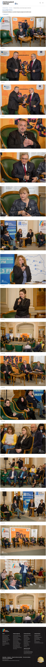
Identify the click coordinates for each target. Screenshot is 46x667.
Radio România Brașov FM (16, 635)
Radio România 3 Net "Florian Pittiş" (5, 641)
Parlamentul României (37, 639)
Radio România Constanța (16, 638)
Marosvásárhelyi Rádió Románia (17, 647)
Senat (35, 640)
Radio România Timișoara (16, 644)
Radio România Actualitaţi (5, 635)
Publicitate (4, 657)
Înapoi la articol (6, 14)
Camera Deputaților (37, 641)
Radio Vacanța (15, 648)
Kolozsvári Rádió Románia (16, 646)
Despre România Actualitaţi (17, 657)
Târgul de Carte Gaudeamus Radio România (27, 635)
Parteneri (9, 657)
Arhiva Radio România (27, 638)
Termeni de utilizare (26, 657)
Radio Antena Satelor (5, 636)
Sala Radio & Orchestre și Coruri (28, 653)
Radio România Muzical (5, 638)
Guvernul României (36, 638)
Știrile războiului (26, 640)
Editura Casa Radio (26, 637)
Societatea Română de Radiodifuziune (37, 635)
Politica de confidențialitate (7, 658)
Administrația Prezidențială (37, 637)
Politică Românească (26, 639)
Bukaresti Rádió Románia (16, 645)
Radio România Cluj (15, 637)
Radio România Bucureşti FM (17, 636)
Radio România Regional (27, 641)
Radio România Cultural (5, 637)
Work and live (25, 646)
